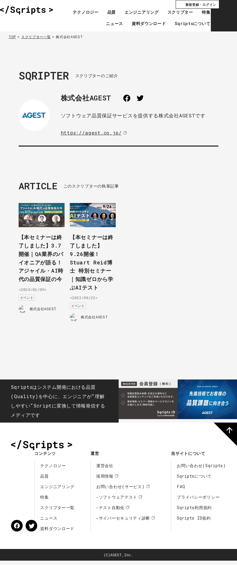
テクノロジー (77, 12)
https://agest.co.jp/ (92, 132)
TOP (12, 36)
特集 (198, 12)
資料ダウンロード (141, 24)
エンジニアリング (133, 12)
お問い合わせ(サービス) (120, 491)
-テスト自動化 (110, 512)
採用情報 (104, 480)
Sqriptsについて (184, 24)
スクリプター (172, 12)
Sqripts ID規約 (194, 522)
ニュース (106, 24)
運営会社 (104, 470)
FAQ (181, 491)
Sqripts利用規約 (194, 512)
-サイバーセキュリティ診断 (123, 522)
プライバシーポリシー (198, 501)
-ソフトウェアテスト (116, 501)
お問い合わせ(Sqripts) (201, 470)
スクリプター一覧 (36, 36)
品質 (103, 12)
